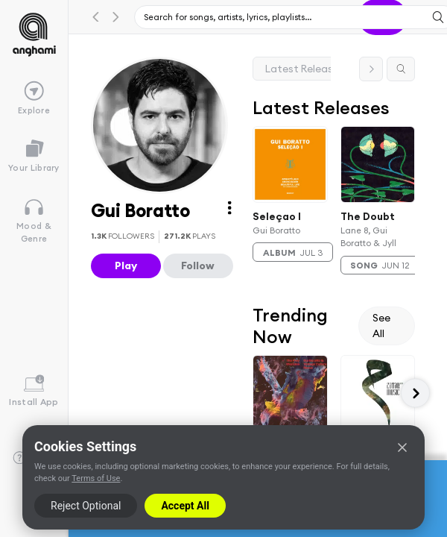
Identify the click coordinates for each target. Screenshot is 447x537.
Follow (198, 265)
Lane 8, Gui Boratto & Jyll (368, 236)
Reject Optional (86, 506)
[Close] (402, 447)
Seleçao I (277, 215)
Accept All (185, 506)
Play (126, 265)
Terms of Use (96, 478)
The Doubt (367, 215)
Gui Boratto (276, 230)
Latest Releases (304, 68)
